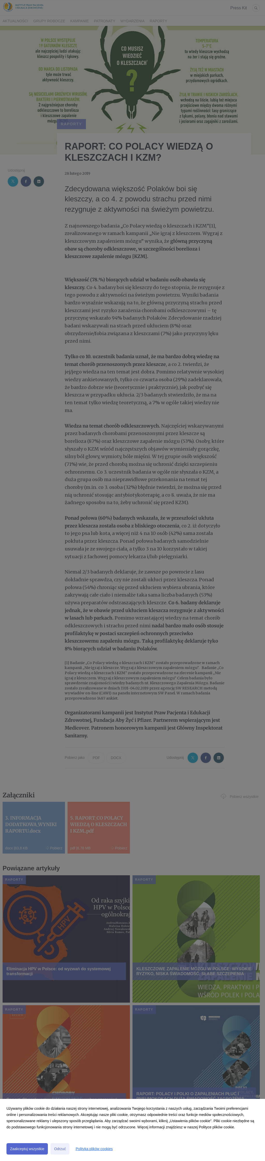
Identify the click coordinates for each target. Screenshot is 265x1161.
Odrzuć (60, 1149)
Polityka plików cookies (94, 1149)
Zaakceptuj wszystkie (27, 1149)
